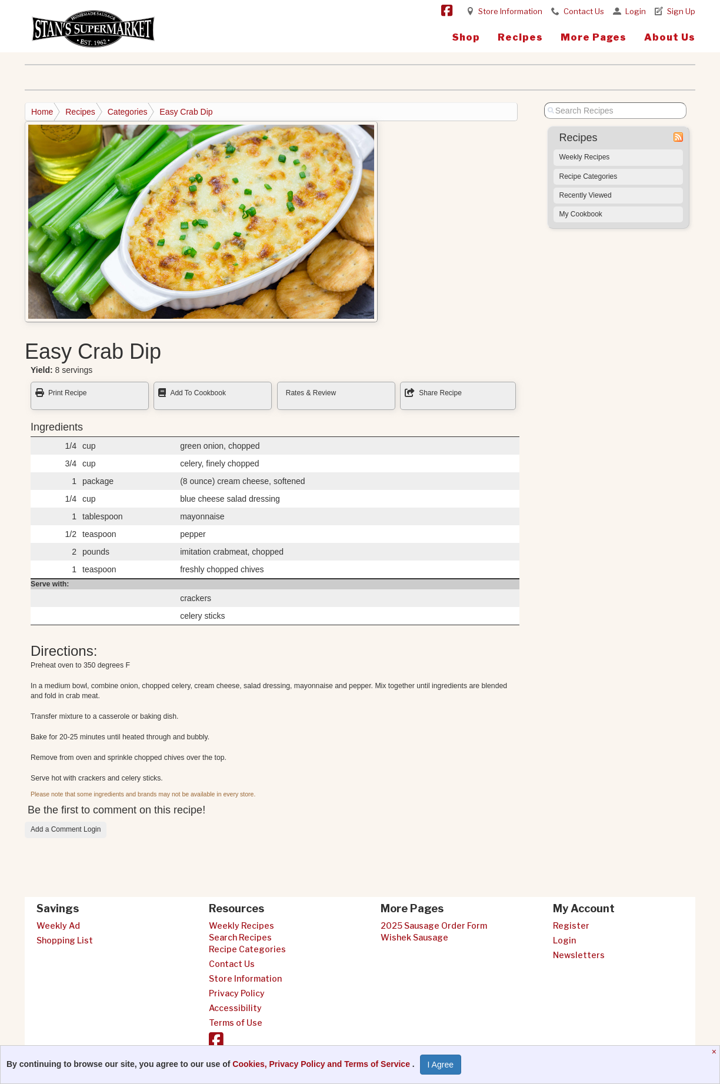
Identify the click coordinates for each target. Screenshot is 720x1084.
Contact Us (584, 11)
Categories (128, 111)
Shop (466, 37)
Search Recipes (240, 937)
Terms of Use (235, 1023)
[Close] (715, 1052)
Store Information (510, 11)
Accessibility (235, 1008)
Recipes (520, 37)
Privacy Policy (237, 993)
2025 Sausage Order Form (434, 925)
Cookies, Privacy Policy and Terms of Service (322, 1064)
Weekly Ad (58, 925)
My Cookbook (580, 214)
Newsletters (579, 955)
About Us (669, 37)
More (593, 37)
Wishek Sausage (414, 937)
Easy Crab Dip (185, 111)
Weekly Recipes (584, 157)
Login (635, 11)
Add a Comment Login (66, 829)
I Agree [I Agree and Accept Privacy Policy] (441, 1064)
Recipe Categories (588, 176)
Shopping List (64, 940)
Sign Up (681, 11)
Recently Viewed (585, 195)
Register (571, 925)
